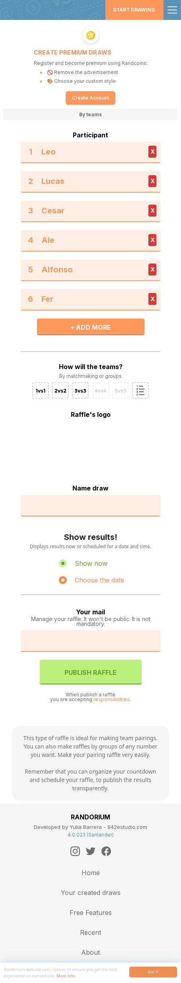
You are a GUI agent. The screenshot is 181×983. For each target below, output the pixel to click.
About (90, 952)
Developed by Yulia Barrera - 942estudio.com (90, 827)
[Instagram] (75, 851)
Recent (90, 932)
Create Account (90, 98)
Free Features (91, 913)
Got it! (153, 971)
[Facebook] (106, 851)
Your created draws (91, 893)
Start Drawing (134, 10)
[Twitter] (90, 851)
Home (91, 873)
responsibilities (111, 699)
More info (65, 976)
